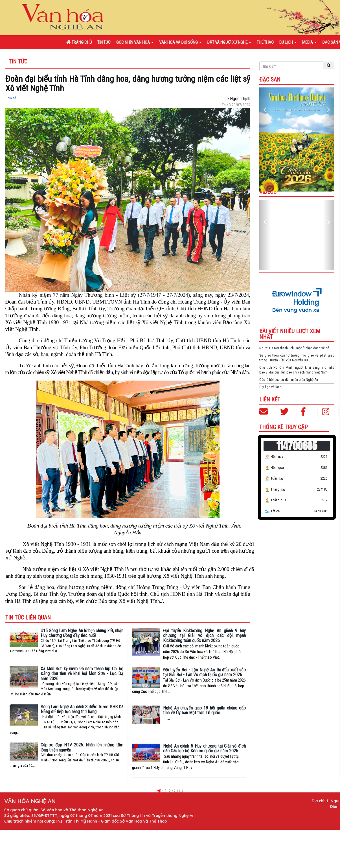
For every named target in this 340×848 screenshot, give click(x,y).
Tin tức (104, 42)
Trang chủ (79, 42)
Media (309, 42)
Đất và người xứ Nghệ (229, 42)
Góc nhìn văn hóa (134, 42)
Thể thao (265, 42)
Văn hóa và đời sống (180, 42)
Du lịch (288, 42)
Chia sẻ (10, 98)
